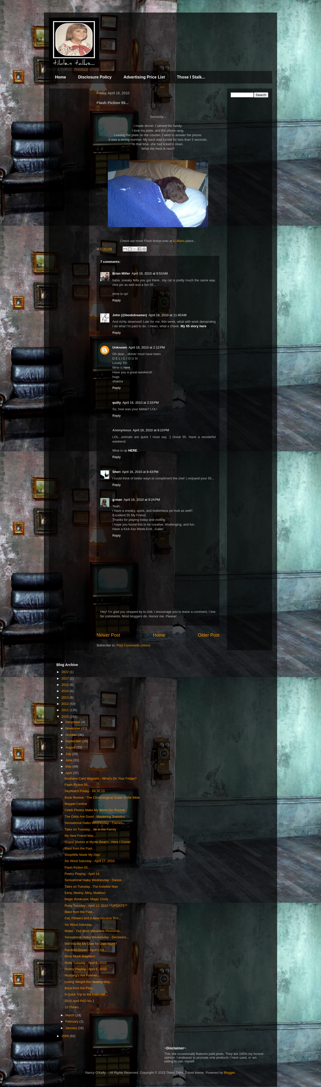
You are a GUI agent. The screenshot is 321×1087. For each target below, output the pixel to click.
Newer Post (108, 635)
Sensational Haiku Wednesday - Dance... (94, 880)
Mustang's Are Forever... (82, 975)
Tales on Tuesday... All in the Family (90, 829)
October (71, 735)
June (69, 760)
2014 (65, 691)
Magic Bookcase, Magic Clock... (87, 899)
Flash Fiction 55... (77, 785)
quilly (116, 402)
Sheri (116, 472)
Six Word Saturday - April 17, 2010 (89, 861)
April (69, 773)
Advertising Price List (144, 77)
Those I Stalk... (191, 77)
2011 (65, 710)
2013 (65, 697)
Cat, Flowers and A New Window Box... (92, 918)
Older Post (208, 635)
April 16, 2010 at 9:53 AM (150, 273)
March (70, 1015)
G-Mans (179, 241)
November (73, 728)
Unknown (119, 347)
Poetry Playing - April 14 (81, 874)
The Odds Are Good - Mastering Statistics (94, 816)
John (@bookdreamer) (129, 315)
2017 (65, 678)
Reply (116, 300)
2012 (65, 704)
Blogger (229, 1072)
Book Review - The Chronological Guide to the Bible (102, 797)
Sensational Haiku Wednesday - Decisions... (96, 937)
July (68, 754)
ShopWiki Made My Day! (82, 855)
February (72, 1021)
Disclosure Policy (94, 77)
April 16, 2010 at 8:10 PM (151, 430)
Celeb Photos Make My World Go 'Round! (94, 810)
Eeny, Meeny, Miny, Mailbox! (84, 893)
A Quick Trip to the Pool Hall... (86, 994)
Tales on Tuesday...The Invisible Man (91, 886)
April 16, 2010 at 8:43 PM (140, 472)
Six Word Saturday (78, 925)
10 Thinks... (72, 1007)
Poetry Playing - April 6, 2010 (85, 969)
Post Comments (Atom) (133, 645)
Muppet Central (75, 804)
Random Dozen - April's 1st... (85, 950)
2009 (65, 1036)
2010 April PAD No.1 (79, 1001)
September (73, 741)
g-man (117, 499)
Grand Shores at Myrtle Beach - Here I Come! (97, 842)
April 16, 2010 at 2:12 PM (147, 347)
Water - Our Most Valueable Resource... (93, 931)
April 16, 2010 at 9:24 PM (142, 499)
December (73, 722)
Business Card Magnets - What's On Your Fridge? (100, 778)
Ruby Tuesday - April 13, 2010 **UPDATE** (95, 905)
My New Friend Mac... (80, 836)
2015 (65, 685)
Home (60, 77)
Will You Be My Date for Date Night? (90, 944)
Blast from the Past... (79, 848)
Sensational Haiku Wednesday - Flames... (94, 823)
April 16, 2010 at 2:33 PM (140, 402)
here (127, 367)
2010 (65, 716)
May (68, 766)
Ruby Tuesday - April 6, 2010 (85, 963)
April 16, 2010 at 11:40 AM (167, 315)
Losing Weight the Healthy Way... (88, 982)
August (70, 747)
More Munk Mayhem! (79, 956)
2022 (65, 672)
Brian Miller (121, 273)
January (71, 1028)
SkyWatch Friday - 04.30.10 (84, 791)
